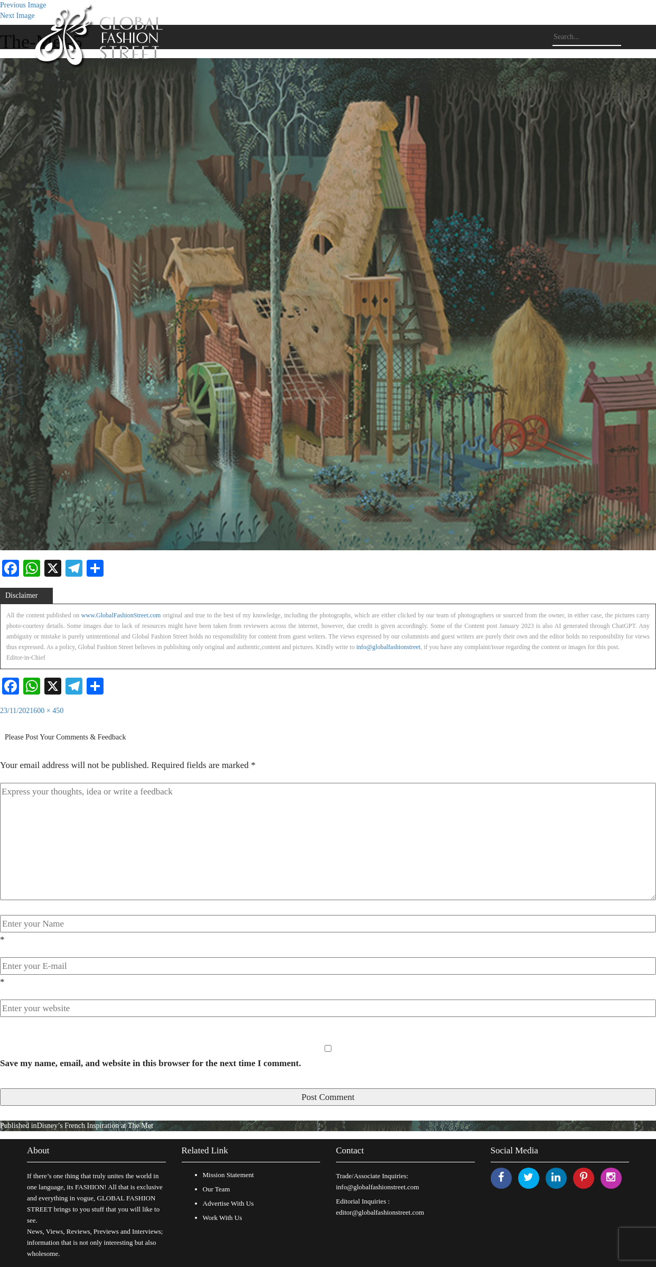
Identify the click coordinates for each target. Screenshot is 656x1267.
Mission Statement (228, 1175)
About (38, 1150)
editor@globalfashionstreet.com (380, 1212)
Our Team (216, 1189)
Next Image (17, 16)
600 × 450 (48, 711)
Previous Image (23, 5)
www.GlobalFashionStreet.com (121, 615)
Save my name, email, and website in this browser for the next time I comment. (150, 1063)
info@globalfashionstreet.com (377, 1187)
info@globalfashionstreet (388, 647)
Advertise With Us (228, 1203)
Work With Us (222, 1218)
